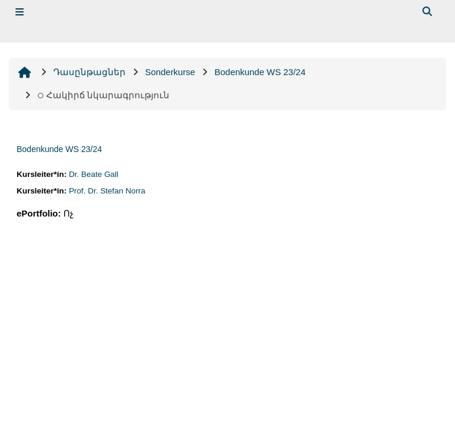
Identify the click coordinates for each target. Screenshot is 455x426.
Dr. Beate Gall (93, 174)
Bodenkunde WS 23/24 (59, 149)
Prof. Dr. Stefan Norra (107, 190)
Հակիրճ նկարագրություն (103, 95)
